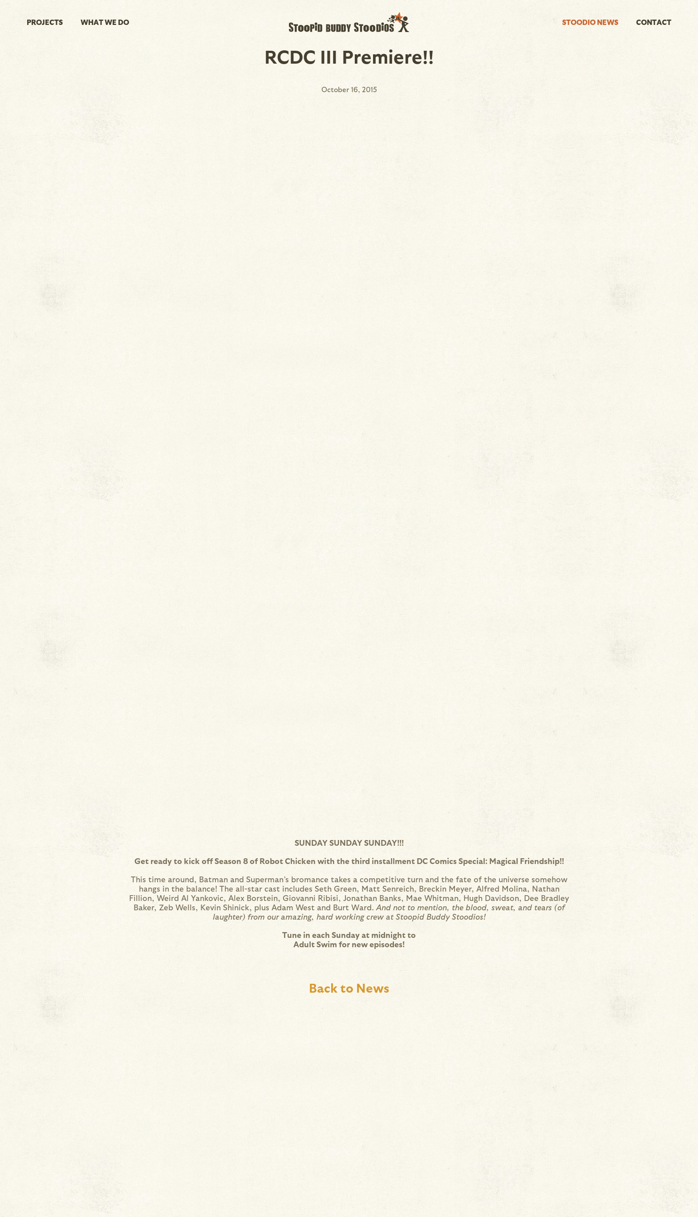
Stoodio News (590, 22)
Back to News (349, 987)
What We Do (105, 22)
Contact (653, 22)
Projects (45, 22)
